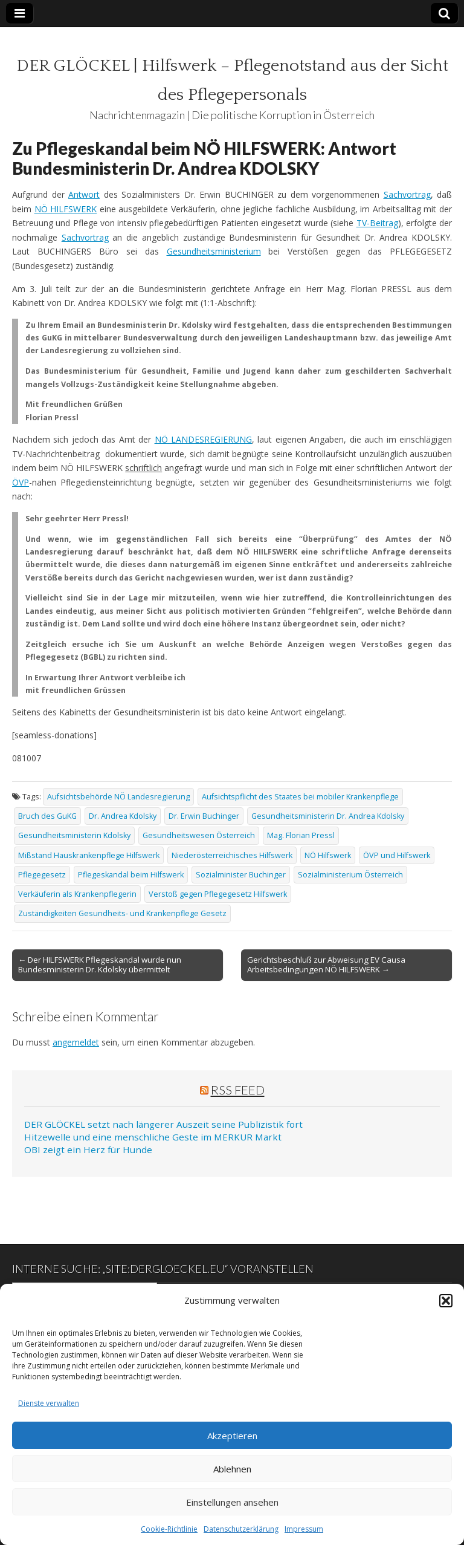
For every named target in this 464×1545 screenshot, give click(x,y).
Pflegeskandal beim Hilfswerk (131, 875)
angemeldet (76, 1042)
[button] (446, 1301)
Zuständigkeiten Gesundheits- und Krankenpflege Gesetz (122, 913)
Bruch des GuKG (47, 816)
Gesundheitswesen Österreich (199, 835)
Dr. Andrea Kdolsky (122, 816)
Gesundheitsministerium (214, 251)
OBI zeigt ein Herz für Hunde (88, 1149)
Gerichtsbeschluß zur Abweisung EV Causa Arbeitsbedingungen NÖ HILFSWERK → (326, 964)
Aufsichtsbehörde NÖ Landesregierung (118, 797)
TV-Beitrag (377, 223)
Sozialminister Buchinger (241, 875)
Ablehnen (232, 1469)
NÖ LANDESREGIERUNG (203, 439)
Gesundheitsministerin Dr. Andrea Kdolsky (327, 816)
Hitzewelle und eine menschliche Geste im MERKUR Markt (153, 1137)
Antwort (84, 194)
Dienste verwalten (48, 1403)
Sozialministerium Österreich (350, 875)
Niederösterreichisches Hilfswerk (232, 855)
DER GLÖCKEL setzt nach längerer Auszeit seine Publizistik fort (163, 1124)
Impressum (304, 1529)
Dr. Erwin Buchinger (204, 816)
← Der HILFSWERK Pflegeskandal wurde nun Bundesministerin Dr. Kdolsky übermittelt (99, 964)
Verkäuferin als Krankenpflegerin (77, 894)
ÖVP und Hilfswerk (396, 855)
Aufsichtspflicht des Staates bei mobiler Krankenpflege (300, 797)
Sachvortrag (407, 194)
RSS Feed (238, 1089)
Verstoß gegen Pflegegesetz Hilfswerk (218, 894)
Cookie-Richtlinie (169, 1529)
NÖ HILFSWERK (65, 209)
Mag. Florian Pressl (301, 835)
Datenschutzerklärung (241, 1529)
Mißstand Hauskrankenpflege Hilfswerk (89, 855)
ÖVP (20, 482)
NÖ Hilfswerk (327, 855)
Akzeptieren (232, 1436)
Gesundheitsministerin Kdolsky (74, 835)
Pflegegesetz (42, 875)
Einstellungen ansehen (232, 1502)
